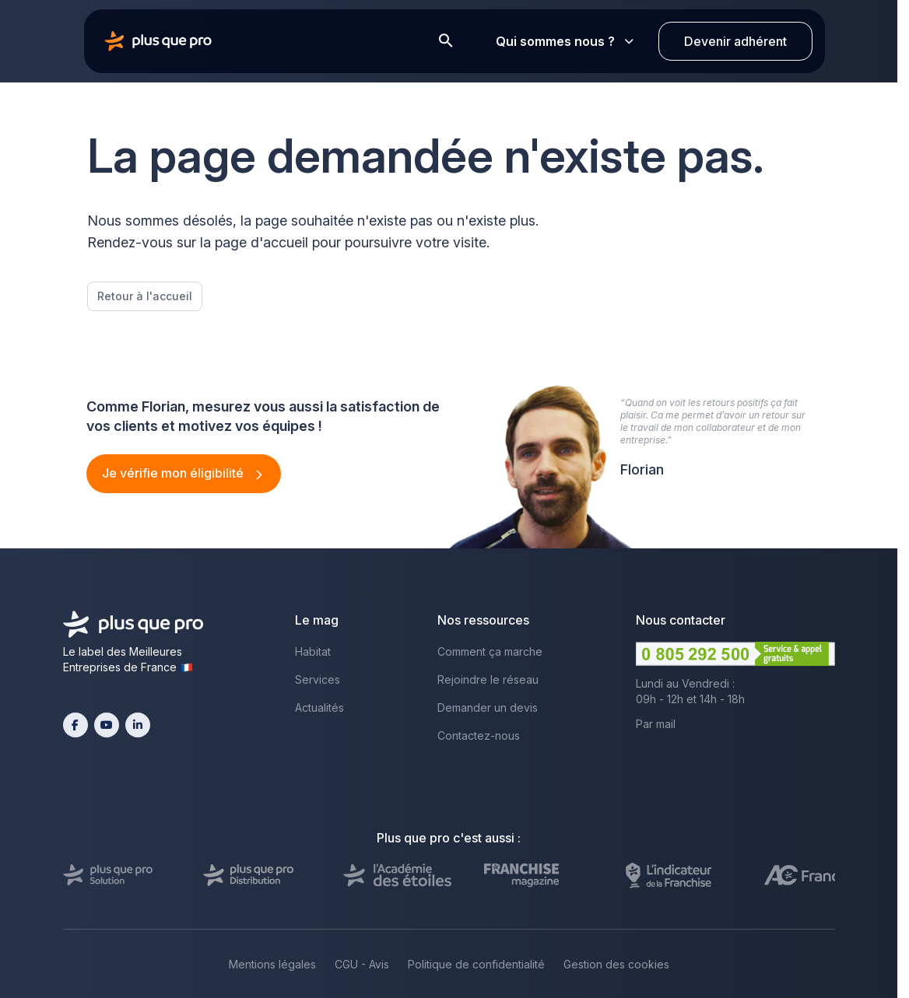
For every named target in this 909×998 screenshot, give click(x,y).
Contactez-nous (478, 735)
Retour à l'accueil (144, 296)
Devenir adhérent (735, 41)
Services (317, 679)
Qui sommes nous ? (564, 41)
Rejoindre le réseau (488, 679)
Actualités (319, 707)
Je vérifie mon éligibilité (174, 473)
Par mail (656, 723)
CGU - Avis (362, 964)
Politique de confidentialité (476, 964)
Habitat (313, 651)
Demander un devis (487, 707)
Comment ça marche (489, 651)
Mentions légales (272, 964)
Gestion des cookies (616, 964)
